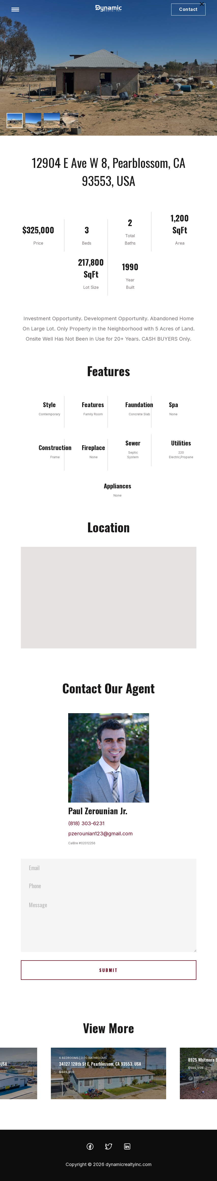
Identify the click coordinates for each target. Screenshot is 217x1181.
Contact (188, 9)
